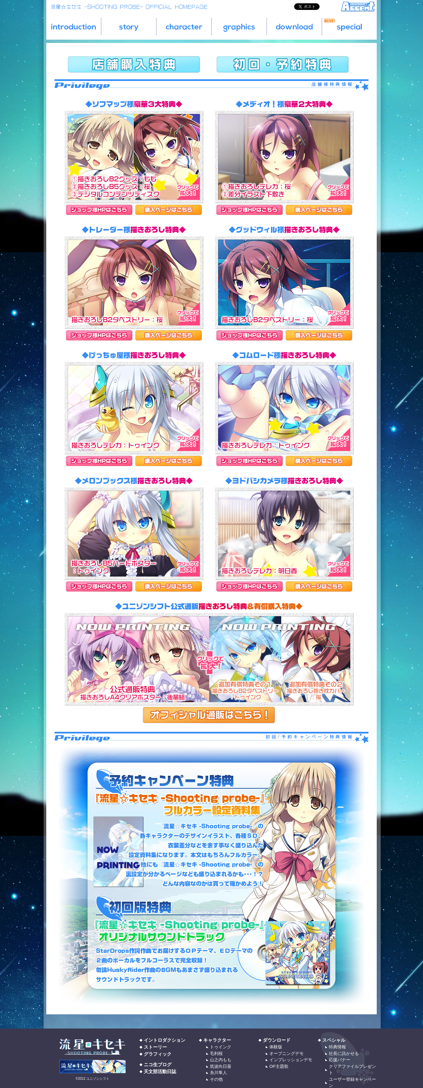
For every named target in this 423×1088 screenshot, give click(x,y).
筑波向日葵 (220, 1066)
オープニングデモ (286, 1053)
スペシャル (333, 1040)
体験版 (275, 1046)
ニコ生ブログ (158, 1064)
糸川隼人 (218, 1072)
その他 (216, 1079)
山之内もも (220, 1059)
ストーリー (155, 1047)
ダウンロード (276, 1040)
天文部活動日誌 (160, 1071)
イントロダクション (164, 1040)
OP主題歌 (278, 1066)
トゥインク (220, 1046)
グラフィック (158, 1054)
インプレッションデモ (290, 1059)
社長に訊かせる (344, 1053)
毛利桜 (216, 1053)
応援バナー (339, 1059)
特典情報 (337, 1046)
